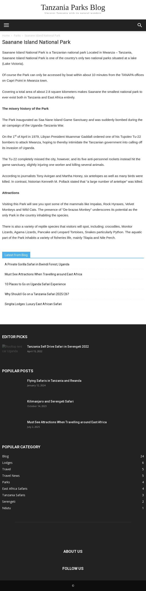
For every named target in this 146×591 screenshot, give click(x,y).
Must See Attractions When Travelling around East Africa (43, 274)
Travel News (11, 476)
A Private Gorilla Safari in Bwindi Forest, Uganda (37, 264)
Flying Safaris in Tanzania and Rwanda (54, 380)
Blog (5, 456)
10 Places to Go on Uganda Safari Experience (35, 284)
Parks (6, 482)
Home (6, 35)
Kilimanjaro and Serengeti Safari (50, 401)
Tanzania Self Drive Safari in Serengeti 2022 (58, 346)
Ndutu (6, 508)
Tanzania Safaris (13, 495)
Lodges (7, 463)
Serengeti (8, 501)
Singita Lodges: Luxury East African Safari (33, 304)
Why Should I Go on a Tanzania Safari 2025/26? (37, 294)
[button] (140, 25)
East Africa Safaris (14, 488)
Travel (6, 469)
